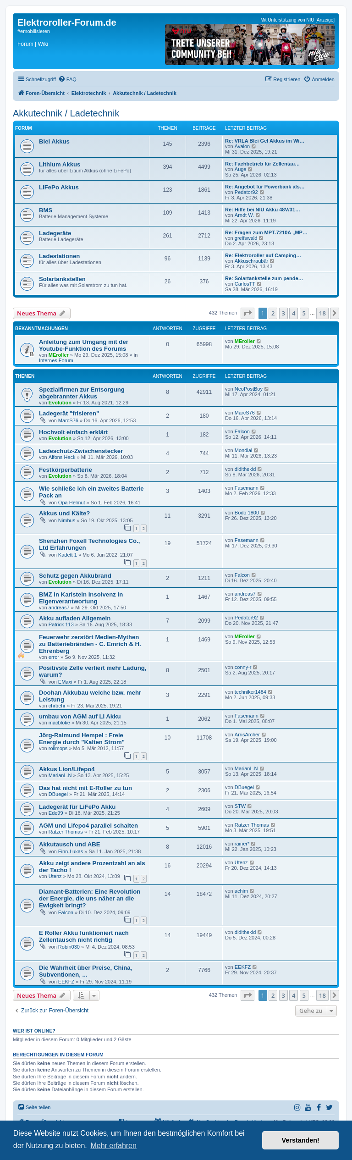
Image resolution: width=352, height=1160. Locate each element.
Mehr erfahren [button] (113, 1145)
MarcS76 (68, 420)
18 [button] (322, 313)
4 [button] (293, 313)
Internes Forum (56, 360)
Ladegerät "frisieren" (69, 413)
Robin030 (69, 947)
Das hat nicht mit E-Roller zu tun (85, 787)
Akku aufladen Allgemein (74, 618)
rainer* (242, 843)
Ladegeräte (55, 233)
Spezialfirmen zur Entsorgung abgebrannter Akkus (82, 393)
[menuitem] (67, 79)
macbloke (59, 722)
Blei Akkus (54, 141)
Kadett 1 (67, 555)
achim (241, 891)
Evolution (60, 402)
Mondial (244, 450)
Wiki (43, 44)
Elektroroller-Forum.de (66, 22)
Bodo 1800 (247, 512)
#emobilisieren (33, 31)
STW (240, 806)
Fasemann (246, 488)
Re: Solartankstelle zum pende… (264, 278)
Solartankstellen (62, 279)
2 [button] (273, 313)
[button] (247, 313)
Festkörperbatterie (65, 469)
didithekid (245, 469)
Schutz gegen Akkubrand (75, 575)
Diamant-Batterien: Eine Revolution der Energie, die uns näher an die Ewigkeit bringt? (89, 898)
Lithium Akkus (59, 164)
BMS (45, 210)
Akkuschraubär (251, 261)
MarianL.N (60, 775)
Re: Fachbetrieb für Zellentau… (262, 163)
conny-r (243, 667)
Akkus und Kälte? (64, 513)
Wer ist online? (34, 1030)
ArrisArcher (247, 734)
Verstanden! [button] (300, 1140)
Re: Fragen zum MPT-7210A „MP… (266, 232)
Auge (241, 169)
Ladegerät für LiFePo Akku (77, 806)
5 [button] (304, 313)
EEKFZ (66, 981)
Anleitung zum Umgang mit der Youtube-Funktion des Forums (83, 345)
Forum (25, 44)
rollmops (58, 748)
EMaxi (65, 682)
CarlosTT (245, 284)
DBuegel (58, 794)
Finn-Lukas (70, 851)
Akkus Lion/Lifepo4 (67, 769)
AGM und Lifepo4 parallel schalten (88, 825)
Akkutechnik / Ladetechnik (66, 113)
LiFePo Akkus (59, 187)
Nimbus (66, 520)
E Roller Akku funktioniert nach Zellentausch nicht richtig (84, 936)
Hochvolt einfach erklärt (73, 432)
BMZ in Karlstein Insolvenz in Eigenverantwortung (81, 598)
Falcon (242, 431)
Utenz (55, 876)
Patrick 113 (61, 624)
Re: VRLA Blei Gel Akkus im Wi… (264, 141)
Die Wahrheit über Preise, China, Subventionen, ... (85, 971)
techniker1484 (250, 692)
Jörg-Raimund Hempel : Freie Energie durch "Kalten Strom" (82, 739)
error (54, 657)
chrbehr (57, 705)
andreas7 (59, 607)
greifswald (246, 238)
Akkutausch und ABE (69, 844)
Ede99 (56, 813)
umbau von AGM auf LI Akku (80, 716)
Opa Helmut (71, 502)
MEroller (59, 355)
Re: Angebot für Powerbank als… (265, 186)
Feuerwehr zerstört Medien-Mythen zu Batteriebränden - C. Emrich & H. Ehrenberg (90, 644)
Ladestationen (59, 256)
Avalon (242, 146)
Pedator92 (246, 192)
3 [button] (283, 313)
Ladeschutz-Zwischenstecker (81, 450)
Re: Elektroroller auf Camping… (263, 255)
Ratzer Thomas (66, 831)
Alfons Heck (62, 457)
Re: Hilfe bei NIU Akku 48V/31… (262, 209)
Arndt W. (244, 215)
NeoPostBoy (249, 389)
